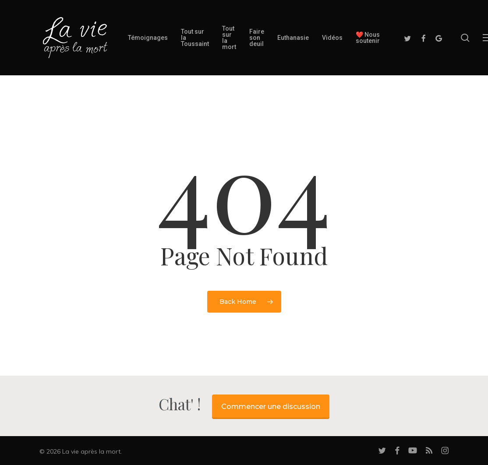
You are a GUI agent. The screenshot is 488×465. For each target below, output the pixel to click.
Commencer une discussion (270, 406)
